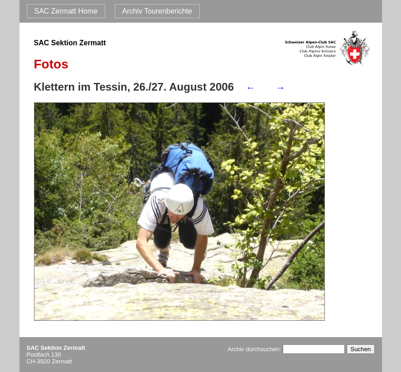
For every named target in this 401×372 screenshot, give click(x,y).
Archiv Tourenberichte (157, 11)
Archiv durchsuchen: (285, 349)
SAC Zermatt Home (66, 11)
